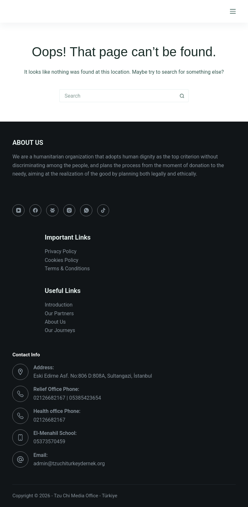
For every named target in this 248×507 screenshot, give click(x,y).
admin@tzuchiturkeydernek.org (69, 463)
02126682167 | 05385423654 (67, 398)
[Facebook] (35, 210)
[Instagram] (69, 210)
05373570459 (49, 441)
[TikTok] (103, 210)
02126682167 (49, 420)
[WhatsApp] (86, 210)
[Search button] (182, 95)
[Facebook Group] (52, 210)
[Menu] (233, 11)
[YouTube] (18, 210)
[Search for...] (117, 95)
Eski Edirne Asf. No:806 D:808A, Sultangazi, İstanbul (92, 376)
